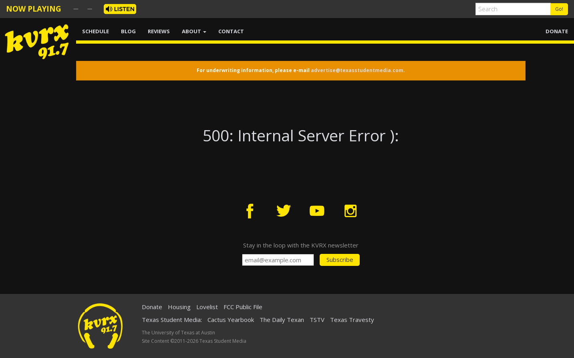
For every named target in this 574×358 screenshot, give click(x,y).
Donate (152, 307)
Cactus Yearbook (230, 320)
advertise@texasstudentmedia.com (357, 70)
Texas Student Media (171, 320)
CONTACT (231, 31)
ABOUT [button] (194, 31)
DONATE (557, 31)
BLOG (128, 31)
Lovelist (207, 307)
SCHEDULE (95, 31)
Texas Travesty (352, 320)
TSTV (317, 320)
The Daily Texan (282, 320)
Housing (179, 307)
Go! (559, 9)
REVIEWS (159, 31)
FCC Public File (243, 307)
